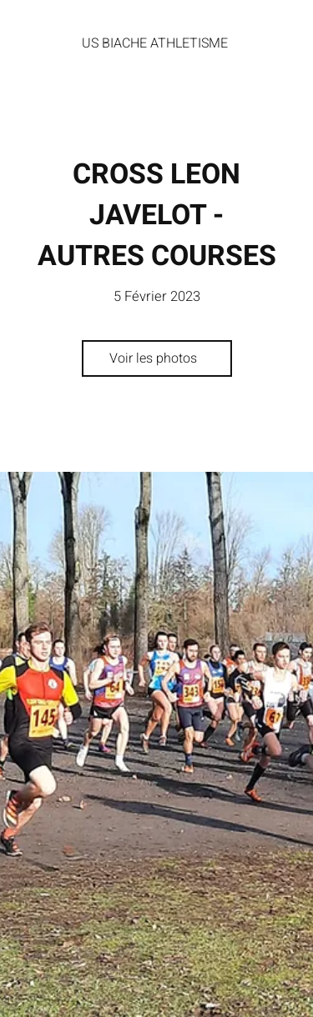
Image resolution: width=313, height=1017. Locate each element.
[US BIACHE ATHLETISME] (156, 43)
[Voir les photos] (157, 358)
